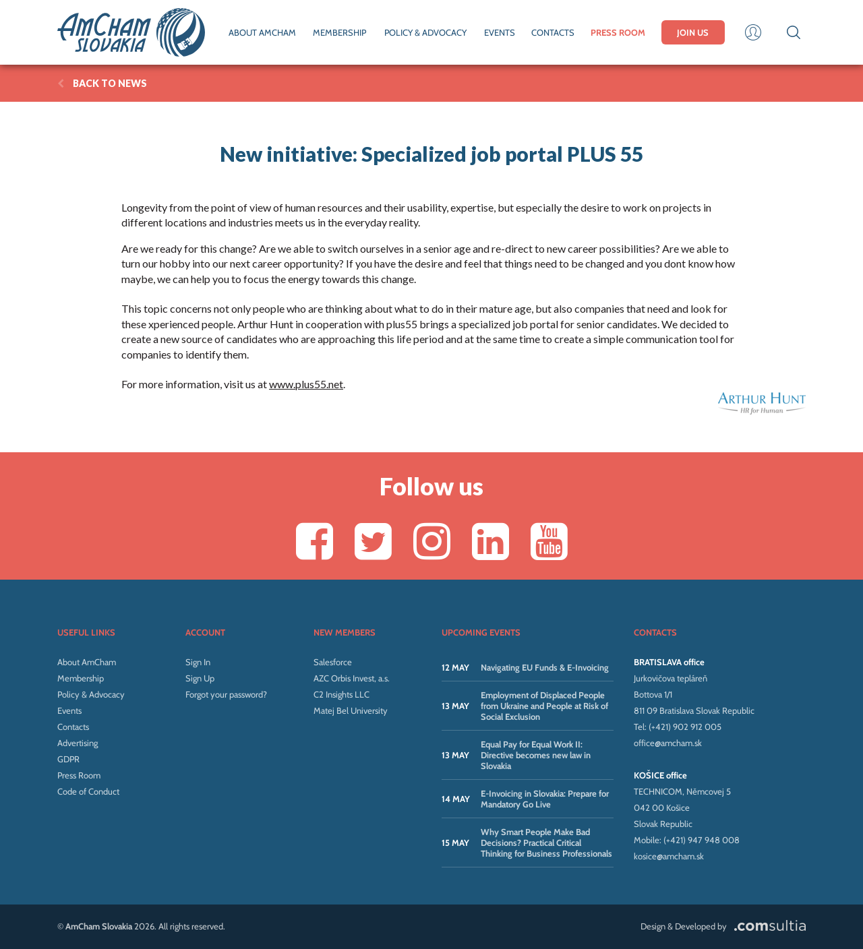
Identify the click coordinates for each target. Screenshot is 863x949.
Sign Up (199, 678)
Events (69, 710)
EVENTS (499, 32)
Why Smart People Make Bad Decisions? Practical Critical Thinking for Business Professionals (546, 842)
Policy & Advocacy (91, 694)
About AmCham (86, 661)
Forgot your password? (226, 694)
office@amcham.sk (668, 742)
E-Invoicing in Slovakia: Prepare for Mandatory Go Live (545, 798)
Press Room (78, 775)
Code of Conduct (88, 791)
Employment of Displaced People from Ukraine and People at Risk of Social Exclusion (544, 706)
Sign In (197, 661)
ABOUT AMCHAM (262, 32)
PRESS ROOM (618, 32)
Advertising (77, 742)
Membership (80, 678)
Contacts (73, 726)
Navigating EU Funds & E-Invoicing (545, 667)
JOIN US (693, 32)
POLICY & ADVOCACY (425, 32)
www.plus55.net (306, 383)
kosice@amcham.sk (669, 856)
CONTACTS (552, 32)
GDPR (68, 759)
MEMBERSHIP (339, 32)
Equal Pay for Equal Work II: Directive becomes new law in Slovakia (536, 755)
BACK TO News (102, 83)
